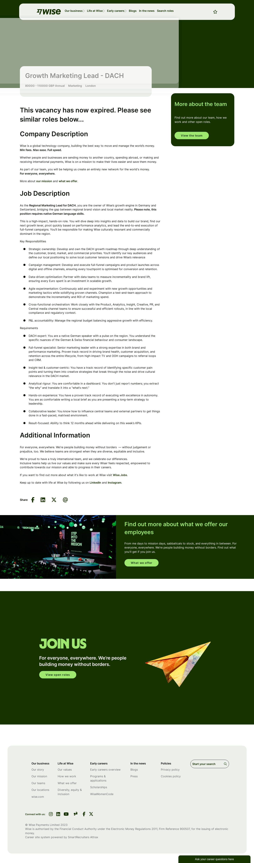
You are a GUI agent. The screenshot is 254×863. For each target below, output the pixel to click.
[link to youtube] (66, 815)
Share (24, 500)
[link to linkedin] (58, 815)
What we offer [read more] (142, 563)
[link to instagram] (51, 815)
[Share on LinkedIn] (43, 500)
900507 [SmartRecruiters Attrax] (185, 829)
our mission (44, 181)
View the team (193, 135)
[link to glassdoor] (75, 815)
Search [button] (226, 764)
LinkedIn (95, 482)
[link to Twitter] (91, 815)
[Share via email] (65, 499)
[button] (90, 10)
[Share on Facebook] (32, 500)
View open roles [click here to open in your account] (59, 674)
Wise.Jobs (120, 475)
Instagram (114, 482)
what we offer (68, 181)
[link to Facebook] (84, 815)
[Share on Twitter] (54, 500)
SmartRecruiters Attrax (83, 838)
